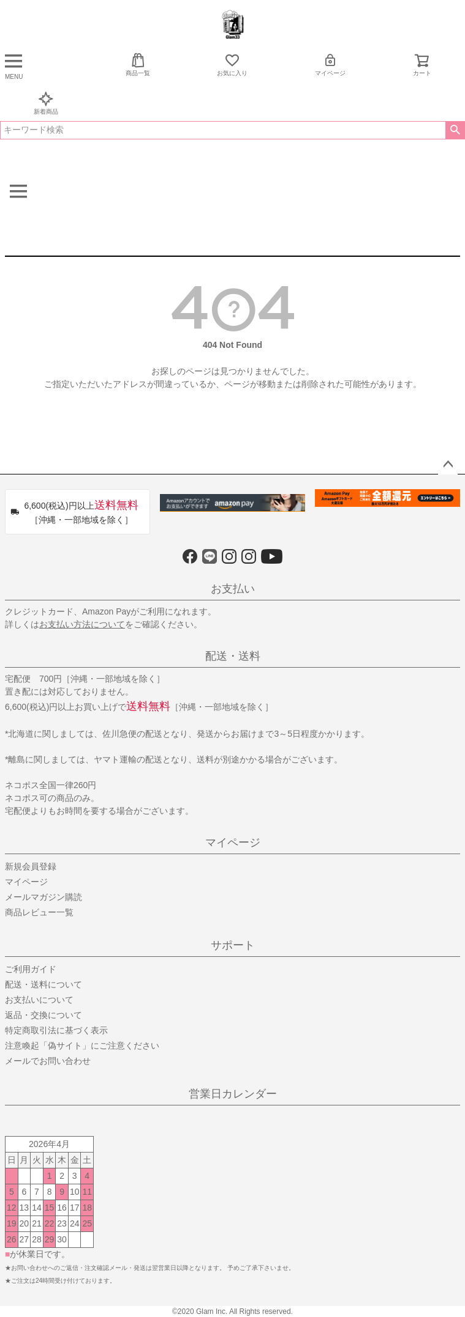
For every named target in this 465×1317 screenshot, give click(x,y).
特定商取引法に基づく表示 (56, 1030)
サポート (233, 945)
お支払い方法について (82, 624)
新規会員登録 (30, 866)
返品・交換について (43, 1015)
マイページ (330, 64)
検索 (454, 130)
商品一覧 (138, 64)
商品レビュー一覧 (39, 912)
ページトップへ (448, 464)
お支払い (233, 589)
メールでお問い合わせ (48, 1061)
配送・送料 (232, 656)
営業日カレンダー (233, 1094)
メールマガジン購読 (43, 897)
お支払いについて (39, 1000)
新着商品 (46, 103)
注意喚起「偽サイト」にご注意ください (82, 1045)
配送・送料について (43, 984)
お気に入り (232, 64)
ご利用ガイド (30, 969)
